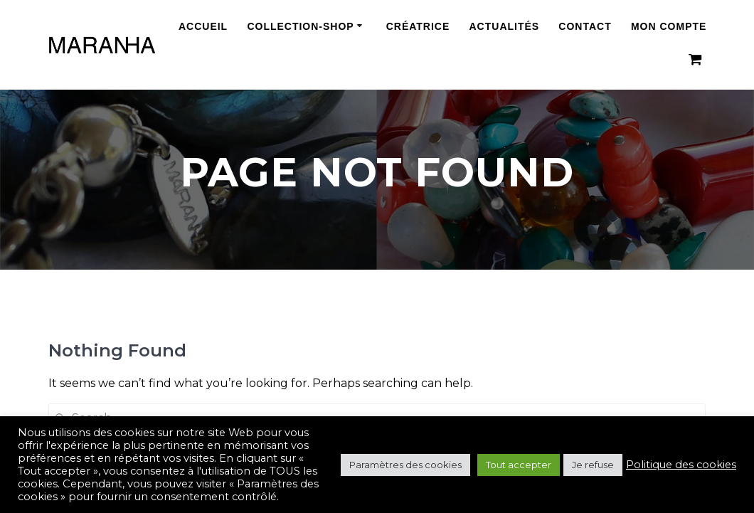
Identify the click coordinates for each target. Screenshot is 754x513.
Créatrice (418, 26)
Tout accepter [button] (518, 464)
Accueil (203, 26)
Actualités (504, 26)
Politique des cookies (681, 464)
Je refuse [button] (593, 464)
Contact (584, 26)
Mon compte (668, 26)
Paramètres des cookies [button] (405, 464)
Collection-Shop (300, 26)
